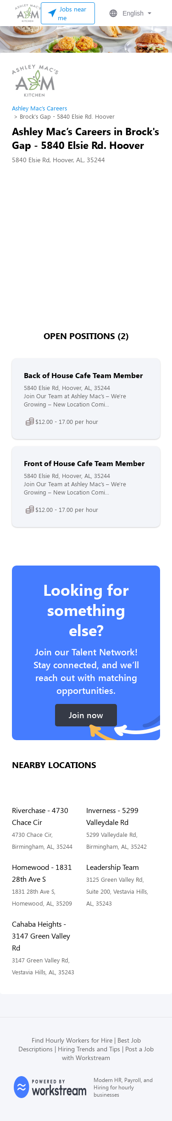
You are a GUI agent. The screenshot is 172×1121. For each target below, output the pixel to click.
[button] (129, 13)
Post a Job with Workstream (108, 1053)
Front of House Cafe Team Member (84, 463)
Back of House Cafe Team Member (83, 375)
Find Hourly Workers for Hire (72, 1040)
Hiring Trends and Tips (89, 1048)
